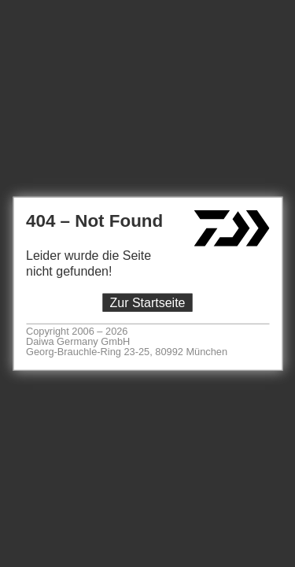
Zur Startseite (147, 302)
